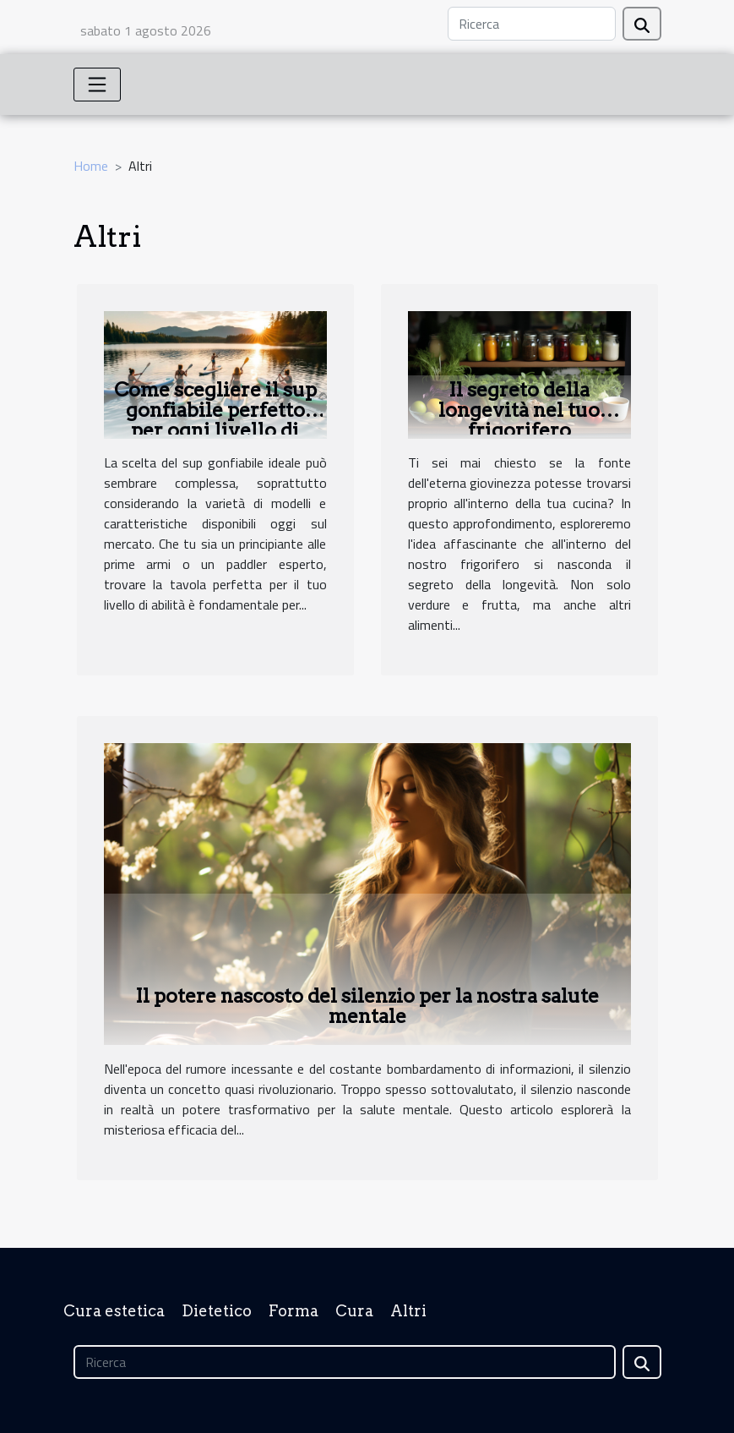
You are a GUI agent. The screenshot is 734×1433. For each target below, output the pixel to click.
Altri (408, 1311)
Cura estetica (114, 1311)
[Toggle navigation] (97, 84)
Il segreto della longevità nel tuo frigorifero (519, 410)
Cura (354, 1311)
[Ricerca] (532, 24)
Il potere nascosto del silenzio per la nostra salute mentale (367, 1006)
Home (90, 166)
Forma (293, 1311)
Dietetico (217, 1311)
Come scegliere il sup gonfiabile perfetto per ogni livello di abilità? (215, 420)
